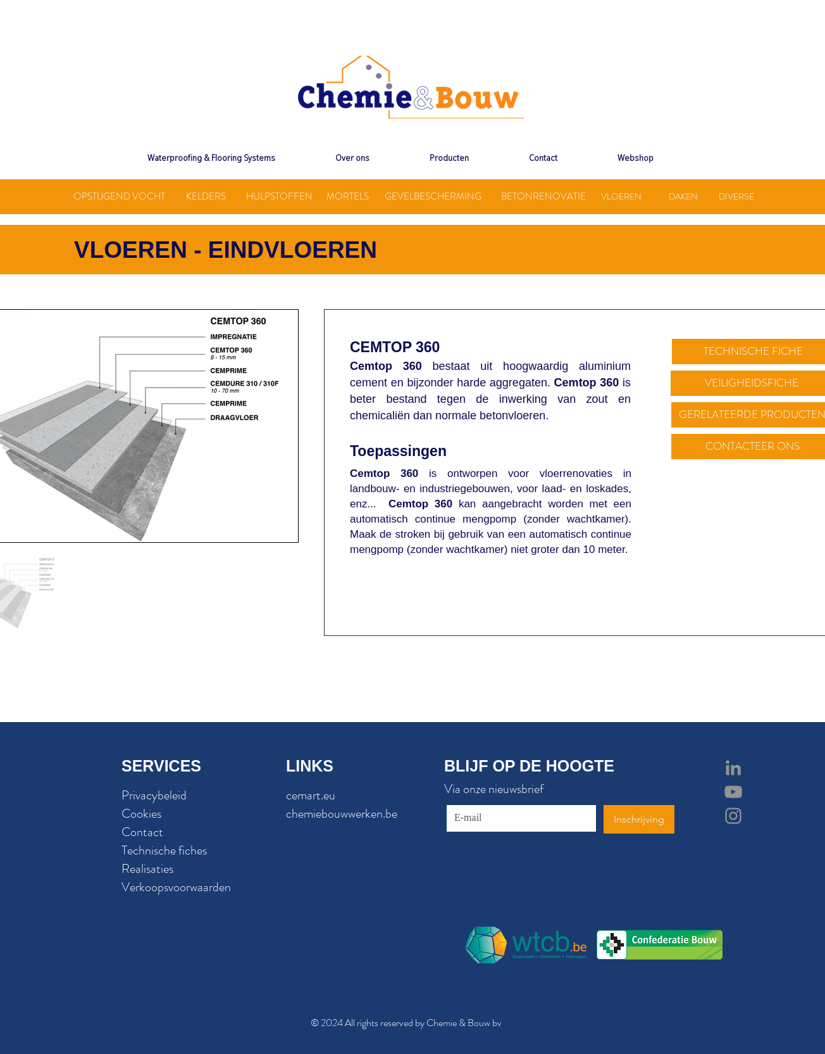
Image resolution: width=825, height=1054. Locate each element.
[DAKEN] (683, 196)
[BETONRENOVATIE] (543, 196)
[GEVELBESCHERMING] (432, 196)
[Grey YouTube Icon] (733, 792)
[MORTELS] (348, 196)
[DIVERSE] (736, 196)
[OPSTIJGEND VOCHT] (119, 196)
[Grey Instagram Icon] (733, 816)
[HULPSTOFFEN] (279, 196)
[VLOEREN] (621, 196)
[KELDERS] (205, 196)
